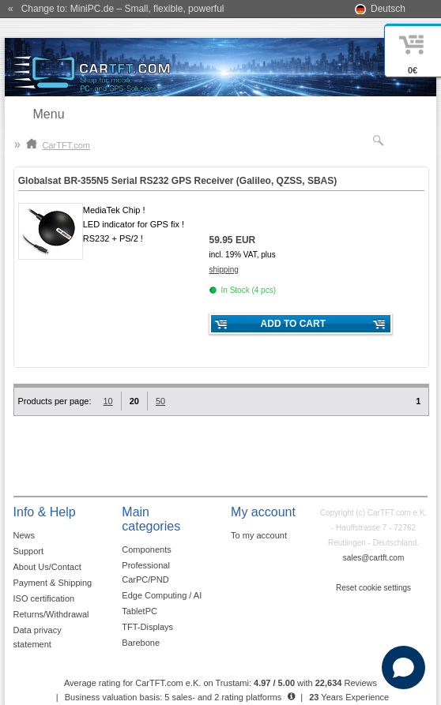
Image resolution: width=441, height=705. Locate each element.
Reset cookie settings (373, 587)
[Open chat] (403, 667)
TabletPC (139, 611)
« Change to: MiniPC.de (116, 8)
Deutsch (388, 8)
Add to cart (293, 323)
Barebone (141, 642)
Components (146, 549)
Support (28, 551)
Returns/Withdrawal (51, 614)
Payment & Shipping (52, 582)
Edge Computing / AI (162, 595)
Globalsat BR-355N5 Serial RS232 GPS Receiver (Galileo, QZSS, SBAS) (177, 180)
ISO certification (44, 598)
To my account (259, 535)
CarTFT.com (58, 145)
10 (107, 401)
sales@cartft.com (373, 557)
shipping (224, 269)
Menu (49, 114)
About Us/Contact (47, 567)
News (24, 535)
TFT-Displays (147, 627)
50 (160, 401)
